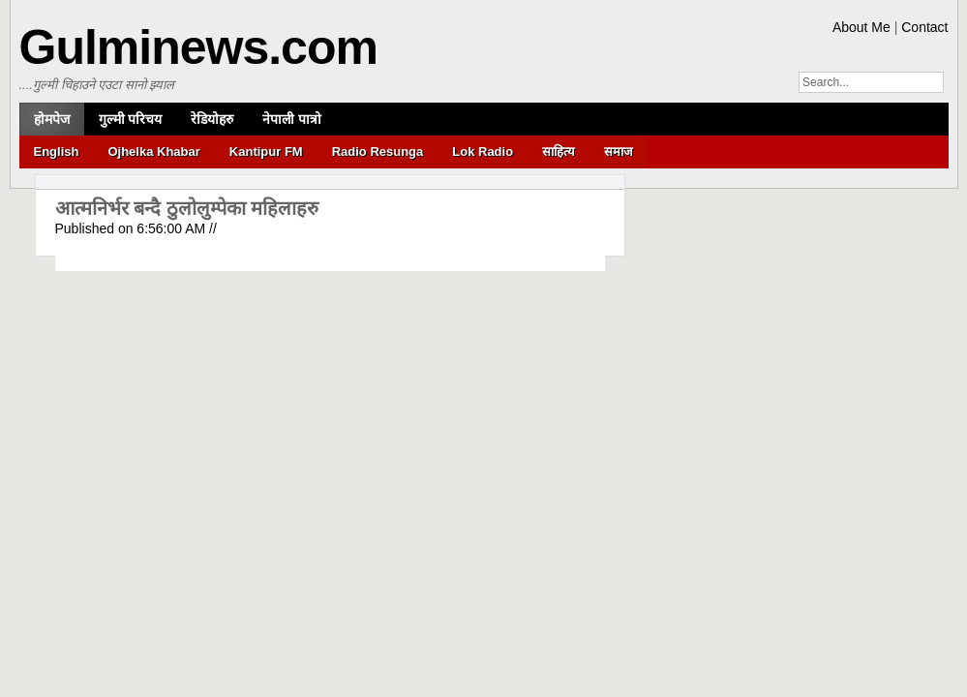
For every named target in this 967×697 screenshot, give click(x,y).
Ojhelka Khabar (153, 151)
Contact (924, 27)
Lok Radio (482, 151)
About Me (861, 27)
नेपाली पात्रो (291, 119)
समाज (618, 151)
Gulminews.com (198, 47)
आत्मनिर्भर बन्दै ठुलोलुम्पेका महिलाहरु (187, 208)
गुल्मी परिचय (131, 119)
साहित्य (558, 151)
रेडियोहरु (212, 119)
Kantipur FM (266, 151)
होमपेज (52, 119)
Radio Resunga (378, 151)
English (56, 151)
